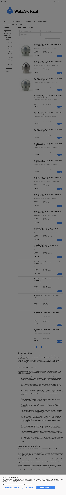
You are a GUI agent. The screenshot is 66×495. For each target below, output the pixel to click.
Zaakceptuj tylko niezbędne (12, 487)
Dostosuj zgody (29, 487)
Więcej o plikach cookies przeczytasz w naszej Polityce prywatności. (17, 484)
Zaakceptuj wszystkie (45, 487)
